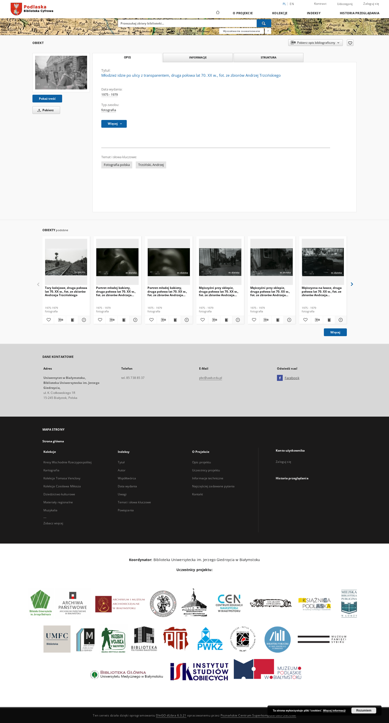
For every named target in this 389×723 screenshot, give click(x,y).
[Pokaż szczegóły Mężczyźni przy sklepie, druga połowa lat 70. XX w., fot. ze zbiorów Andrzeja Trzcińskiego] (237, 320)
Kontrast (320, 3)
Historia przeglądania (359, 13)
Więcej (335, 332)
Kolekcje (279, 13)
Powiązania (126, 510)
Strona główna (53, 441)
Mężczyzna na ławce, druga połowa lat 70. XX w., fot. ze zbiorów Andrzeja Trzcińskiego (322, 291)
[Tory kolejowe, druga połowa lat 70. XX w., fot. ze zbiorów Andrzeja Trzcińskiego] (66, 262)
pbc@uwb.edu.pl (210, 378)
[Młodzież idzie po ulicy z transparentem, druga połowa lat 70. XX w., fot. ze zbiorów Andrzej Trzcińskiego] (61, 72)
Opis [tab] (127, 57)
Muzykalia (50, 510)
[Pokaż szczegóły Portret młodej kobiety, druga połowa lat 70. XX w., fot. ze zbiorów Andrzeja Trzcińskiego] (134, 320)
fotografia (108, 110)
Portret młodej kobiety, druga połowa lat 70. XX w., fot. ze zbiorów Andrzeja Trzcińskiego (115, 291)
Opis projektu (201, 462)
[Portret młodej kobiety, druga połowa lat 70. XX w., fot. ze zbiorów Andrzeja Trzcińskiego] (117, 262)
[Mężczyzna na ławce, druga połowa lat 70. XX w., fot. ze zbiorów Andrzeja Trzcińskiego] (323, 262)
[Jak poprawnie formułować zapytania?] (268, 31)
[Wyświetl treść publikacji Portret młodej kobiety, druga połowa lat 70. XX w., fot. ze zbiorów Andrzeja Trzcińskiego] (123, 320)
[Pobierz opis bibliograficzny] (60, 320)
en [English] (292, 3)
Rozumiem (364, 710)
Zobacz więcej (53, 523)
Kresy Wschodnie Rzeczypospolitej (67, 462)
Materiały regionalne (58, 502)
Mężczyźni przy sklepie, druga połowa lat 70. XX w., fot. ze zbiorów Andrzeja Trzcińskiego (218, 291)
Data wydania (127, 486)
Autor (122, 470)
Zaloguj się (371, 3)
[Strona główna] (217, 12)
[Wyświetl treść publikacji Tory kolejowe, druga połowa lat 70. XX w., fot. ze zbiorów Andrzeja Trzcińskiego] (72, 320)
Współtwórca (127, 478)
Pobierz (45, 110)
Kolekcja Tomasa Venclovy (62, 478)
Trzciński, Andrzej (151, 165)
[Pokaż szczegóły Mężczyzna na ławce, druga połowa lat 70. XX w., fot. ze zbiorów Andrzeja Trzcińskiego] (340, 320)
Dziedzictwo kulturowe (59, 494)
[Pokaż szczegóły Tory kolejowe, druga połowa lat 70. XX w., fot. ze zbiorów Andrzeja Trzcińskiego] (83, 320)
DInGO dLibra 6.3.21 (171, 715)
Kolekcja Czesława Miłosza (62, 486)
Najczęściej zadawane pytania (213, 486)
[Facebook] (280, 378)
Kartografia (51, 470)
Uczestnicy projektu (206, 470)
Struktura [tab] (268, 57)
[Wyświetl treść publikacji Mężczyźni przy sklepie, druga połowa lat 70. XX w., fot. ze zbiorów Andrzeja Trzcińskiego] (226, 320)
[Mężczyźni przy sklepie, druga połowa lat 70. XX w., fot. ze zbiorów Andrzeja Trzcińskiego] (220, 262)
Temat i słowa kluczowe (134, 502)
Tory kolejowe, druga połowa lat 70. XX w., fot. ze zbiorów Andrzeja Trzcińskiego (66, 291)
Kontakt (197, 494)
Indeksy (313, 13)
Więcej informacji (334, 710)
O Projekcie (243, 13)
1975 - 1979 (109, 94)
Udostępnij (345, 4)
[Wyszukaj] (264, 23)
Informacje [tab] (198, 57)
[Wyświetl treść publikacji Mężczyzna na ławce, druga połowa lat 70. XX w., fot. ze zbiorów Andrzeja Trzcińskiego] (329, 320)
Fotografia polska (117, 165)
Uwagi (122, 494)
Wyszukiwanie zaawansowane (241, 31)
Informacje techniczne (208, 478)
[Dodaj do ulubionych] (350, 42)
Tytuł (121, 462)
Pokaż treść (47, 98)
